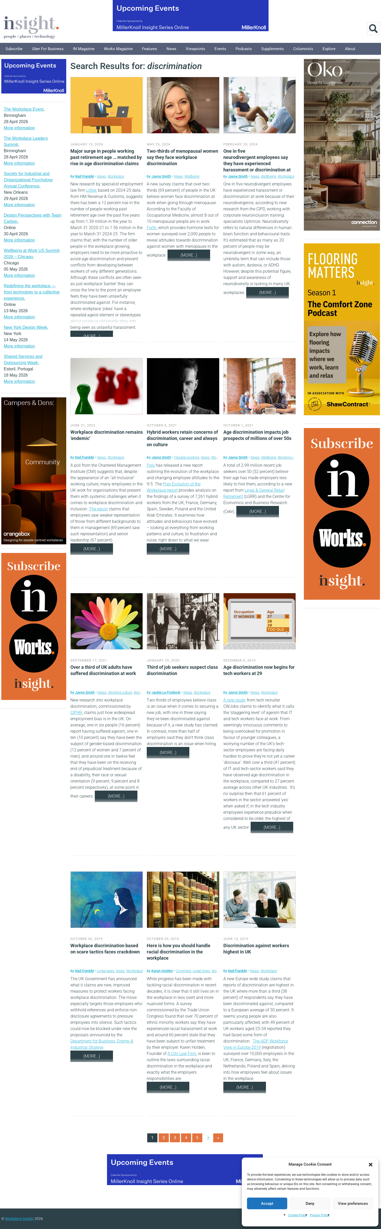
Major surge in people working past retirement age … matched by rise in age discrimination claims (106, 157)
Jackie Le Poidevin (166, 692)
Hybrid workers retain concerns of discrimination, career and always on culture (182, 438)
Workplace (116, 176)
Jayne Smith (161, 176)
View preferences (353, 1203)
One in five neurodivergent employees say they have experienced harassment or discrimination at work (257, 163)
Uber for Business (48, 48)
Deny (310, 1203)
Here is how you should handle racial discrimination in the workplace (178, 952)
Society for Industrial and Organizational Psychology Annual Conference (28, 179)
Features (149, 48)
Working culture (290, 457)
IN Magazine (84, 48)
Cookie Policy (297, 1215)
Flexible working (186, 457)
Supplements (272, 48)
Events (220, 48)
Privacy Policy (320, 1215)
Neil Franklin (84, 176)
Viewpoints (195, 48)
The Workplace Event (24, 109)
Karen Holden (162, 971)
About (350, 48)
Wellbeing (191, 176)
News (171, 48)
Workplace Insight (19, 1219)
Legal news (105, 971)
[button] (370, 1164)
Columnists (303, 48)
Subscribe (14, 48)
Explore (329, 48)
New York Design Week (25, 327)
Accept (267, 1203)
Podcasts (244, 48)
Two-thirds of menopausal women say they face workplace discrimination (182, 157)
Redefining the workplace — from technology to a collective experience (32, 292)
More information (19, 128)
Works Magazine (118, 48)
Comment (183, 971)
